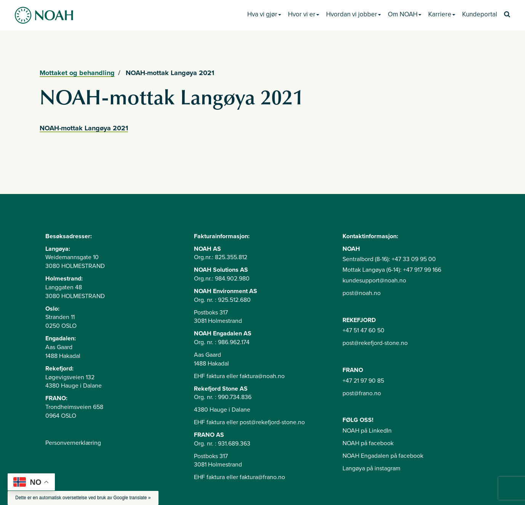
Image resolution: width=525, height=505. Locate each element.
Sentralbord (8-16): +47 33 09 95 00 (389, 259)
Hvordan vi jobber (353, 14)
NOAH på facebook (368, 443)
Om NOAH (404, 14)
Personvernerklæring (73, 443)
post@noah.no (362, 293)
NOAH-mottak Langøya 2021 (84, 128)
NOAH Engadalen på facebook (383, 456)
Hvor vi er (303, 14)
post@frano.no (362, 393)
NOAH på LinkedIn (367, 430)
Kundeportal (479, 14)
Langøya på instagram (371, 468)
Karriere (441, 14)
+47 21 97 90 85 (363, 381)
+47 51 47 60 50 (363, 330)
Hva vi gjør (264, 14)
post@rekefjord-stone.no (375, 343)
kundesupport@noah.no (374, 280)
